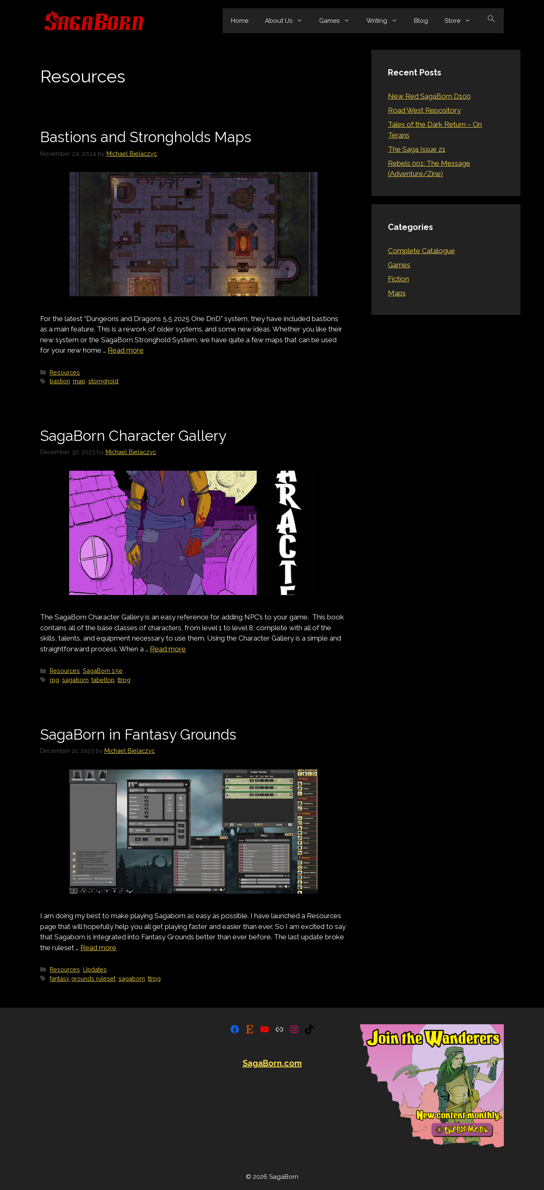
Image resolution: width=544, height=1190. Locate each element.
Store (462, 20)
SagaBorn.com (272, 1063)
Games (338, 20)
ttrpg (124, 679)
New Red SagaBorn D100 (429, 96)
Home (239, 20)
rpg (54, 679)
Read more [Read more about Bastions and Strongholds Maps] (126, 350)
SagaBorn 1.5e (103, 670)
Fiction (398, 279)
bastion (60, 381)
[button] (491, 20)
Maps (397, 293)
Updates (95, 969)
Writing (386, 20)
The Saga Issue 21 (416, 149)
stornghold (103, 381)
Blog (421, 20)
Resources (65, 372)
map (79, 381)
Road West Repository (424, 110)
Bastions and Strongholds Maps (145, 136)
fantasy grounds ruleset (83, 978)
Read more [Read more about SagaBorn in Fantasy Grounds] (98, 947)
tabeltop (103, 679)
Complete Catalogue (421, 251)
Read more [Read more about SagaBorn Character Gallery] (168, 649)
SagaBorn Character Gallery (133, 435)
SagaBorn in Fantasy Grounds (138, 734)
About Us (288, 20)
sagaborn (75, 679)
